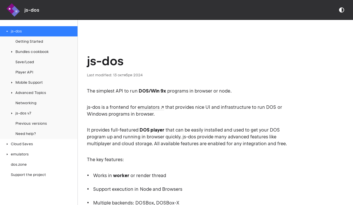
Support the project (28, 175)
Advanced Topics (28, 93)
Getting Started (29, 41)
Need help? (25, 134)
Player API (24, 72)
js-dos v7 (20, 113)
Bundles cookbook (29, 52)
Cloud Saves (19, 144)
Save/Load (24, 62)
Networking (25, 103)
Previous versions (31, 123)
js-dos (13, 31)
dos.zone (19, 164)
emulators (17, 154)
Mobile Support (26, 82)
